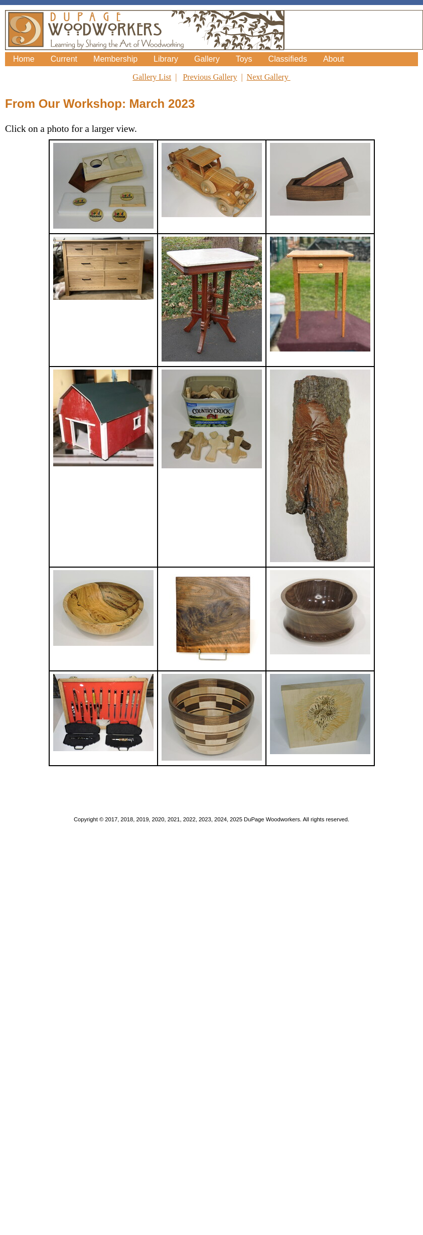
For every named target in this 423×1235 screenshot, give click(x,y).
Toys (244, 59)
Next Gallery (269, 77)
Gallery (207, 59)
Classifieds (287, 59)
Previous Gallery (210, 77)
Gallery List (151, 77)
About (333, 59)
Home (24, 59)
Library (166, 59)
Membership (115, 59)
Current (64, 59)
